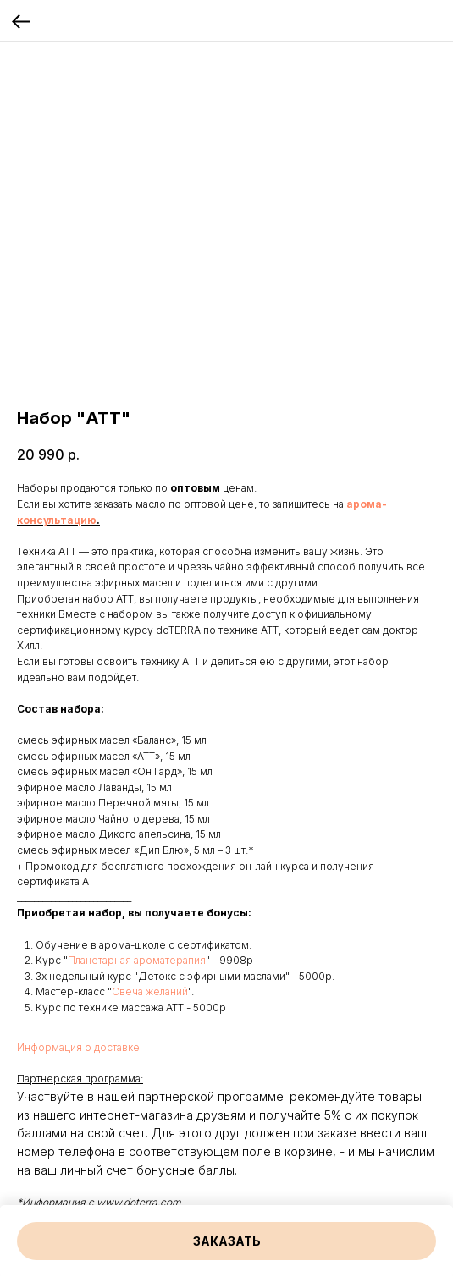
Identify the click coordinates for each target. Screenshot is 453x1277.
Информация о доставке (78, 1047)
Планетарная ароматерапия (137, 960)
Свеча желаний (150, 991)
